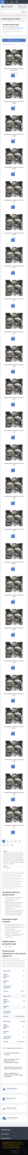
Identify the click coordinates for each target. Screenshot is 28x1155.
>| (12, 845)
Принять (15, 1152)
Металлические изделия (9, 15)
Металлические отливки (21, 15)
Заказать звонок (22, 7)
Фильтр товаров (14, 40)
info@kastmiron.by (19, 28)
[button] (11, 2)
